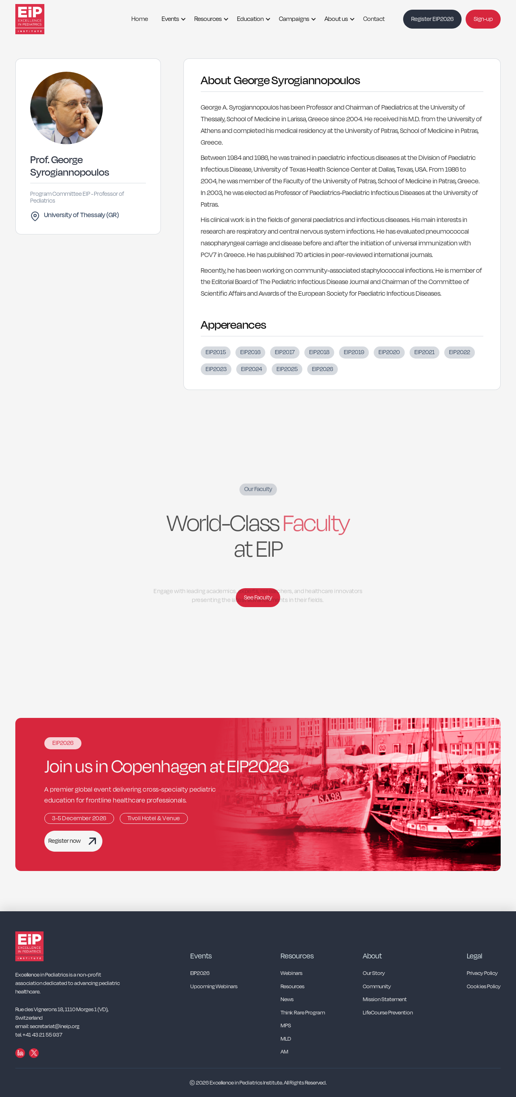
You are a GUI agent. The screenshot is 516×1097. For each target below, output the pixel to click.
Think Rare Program (303, 1013)
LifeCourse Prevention (388, 1013)
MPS (286, 1025)
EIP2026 (200, 973)
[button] (171, 19)
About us (336, 19)
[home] (39, 19)
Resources (208, 19)
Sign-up (483, 19)
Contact (374, 19)
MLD (286, 1039)
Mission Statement (385, 999)
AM (284, 1052)
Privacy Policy (482, 973)
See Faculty (258, 597)
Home (139, 19)
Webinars (291, 973)
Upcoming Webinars (213, 986)
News (287, 999)
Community (377, 986)
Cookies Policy (484, 986)
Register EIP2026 (432, 19)
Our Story (374, 973)
